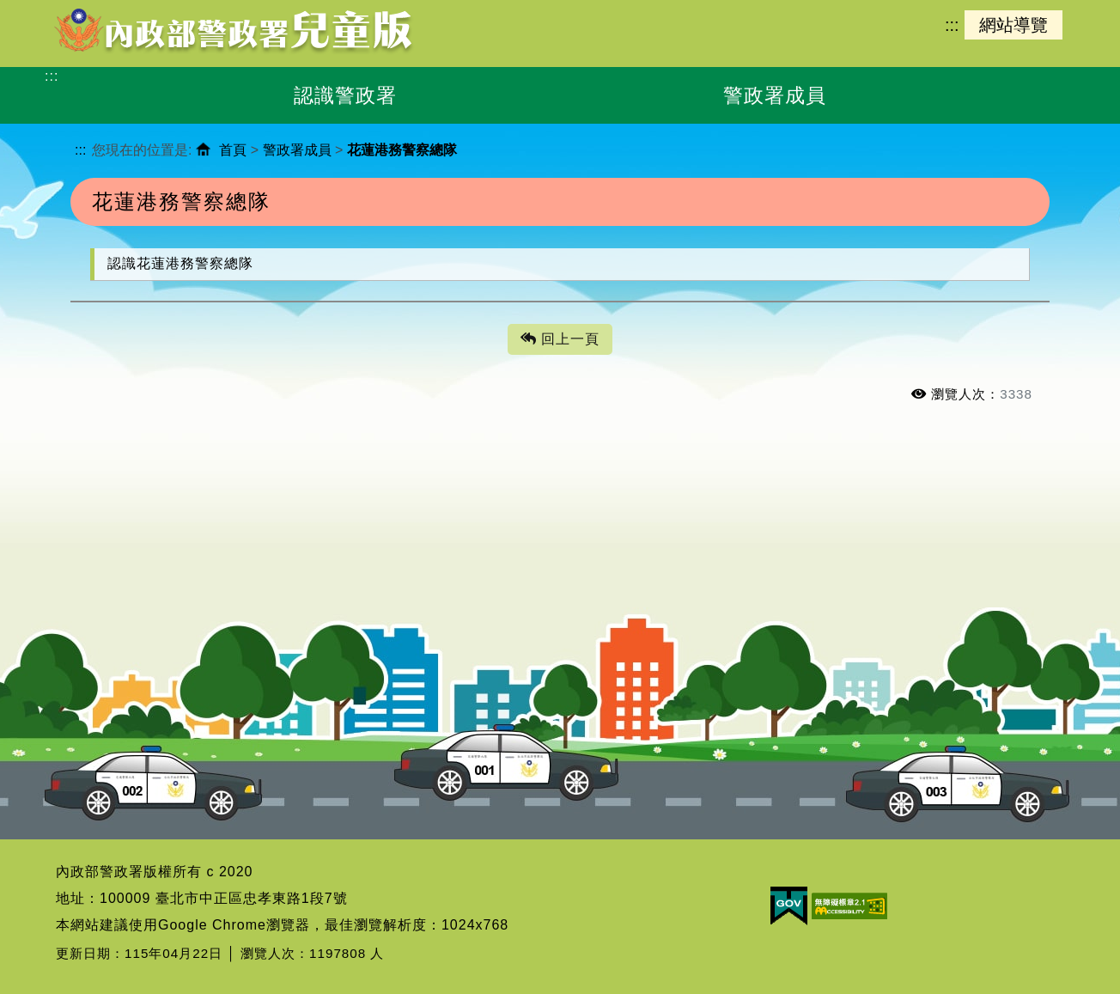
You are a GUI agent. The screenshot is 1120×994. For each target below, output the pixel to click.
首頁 (233, 150)
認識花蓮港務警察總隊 (180, 263)
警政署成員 (297, 150)
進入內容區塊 (44, 9)
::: (952, 24)
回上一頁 (560, 340)
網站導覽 (1013, 24)
